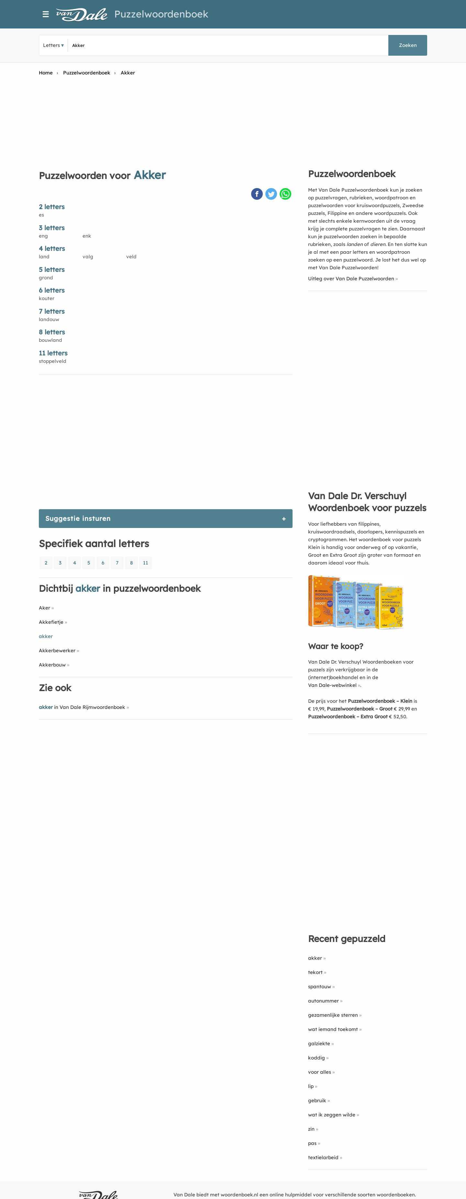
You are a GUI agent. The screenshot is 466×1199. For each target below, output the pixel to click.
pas (312, 1143)
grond (46, 278)
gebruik (317, 1100)
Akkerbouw (52, 665)
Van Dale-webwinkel (332, 685)
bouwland (50, 340)
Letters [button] (51, 45)
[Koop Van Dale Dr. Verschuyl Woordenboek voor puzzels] (356, 629)
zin (311, 1129)
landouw (49, 319)
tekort (315, 972)
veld (131, 256)
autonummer (323, 1001)
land (44, 256)
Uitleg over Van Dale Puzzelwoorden (351, 278)
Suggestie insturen (78, 518)
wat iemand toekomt (333, 1029)
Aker (44, 608)
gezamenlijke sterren (333, 1015)
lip (311, 1086)
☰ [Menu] (46, 14)
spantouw (319, 986)
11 (145, 563)
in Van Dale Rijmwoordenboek (82, 707)
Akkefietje (51, 622)
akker (315, 958)
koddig (316, 1058)
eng (43, 236)
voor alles (319, 1072)
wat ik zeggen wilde (331, 1115)
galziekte (319, 1043)
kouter (46, 298)
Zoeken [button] (408, 45)
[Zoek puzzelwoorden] (149, 45)
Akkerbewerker (57, 650)
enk (87, 236)
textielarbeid (323, 1157)
